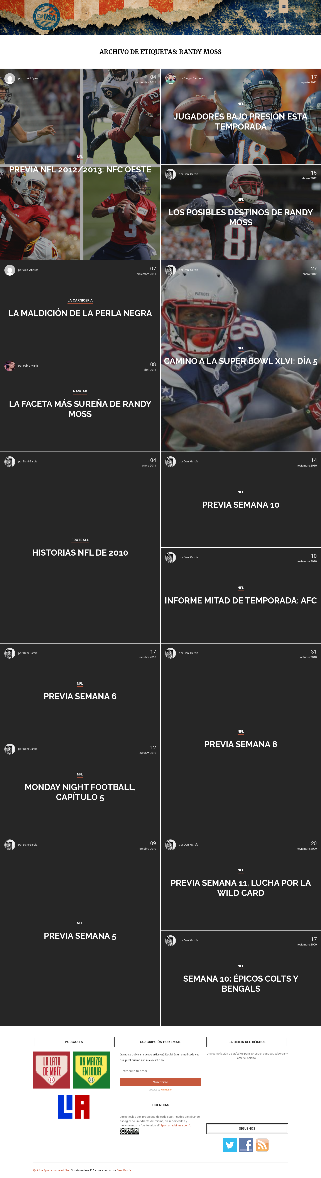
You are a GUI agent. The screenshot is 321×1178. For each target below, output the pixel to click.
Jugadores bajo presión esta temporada (241, 121)
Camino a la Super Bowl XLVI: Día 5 (240, 361)
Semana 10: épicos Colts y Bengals (241, 983)
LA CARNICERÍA (80, 296)
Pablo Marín (30, 365)
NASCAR (80, 391)
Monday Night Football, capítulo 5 (80, 792)
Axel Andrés (30, 269)
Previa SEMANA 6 (80, 696)
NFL (80, 152)
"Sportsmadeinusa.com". (175, 1125)
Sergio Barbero (193, 78)
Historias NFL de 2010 (80, 552)
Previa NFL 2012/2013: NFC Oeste (80, 169)
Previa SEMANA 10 (241, 504)
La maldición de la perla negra (80, 313)
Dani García (191, 174)
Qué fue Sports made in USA (51, 1170)
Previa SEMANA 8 (240, 744)
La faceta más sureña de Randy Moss (80, 409)
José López (30, 78)
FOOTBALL (80, 540)
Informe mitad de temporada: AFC (241, 600)
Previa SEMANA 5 (80, 935)
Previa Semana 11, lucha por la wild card (241, 888)
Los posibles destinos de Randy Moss (241, 217)
